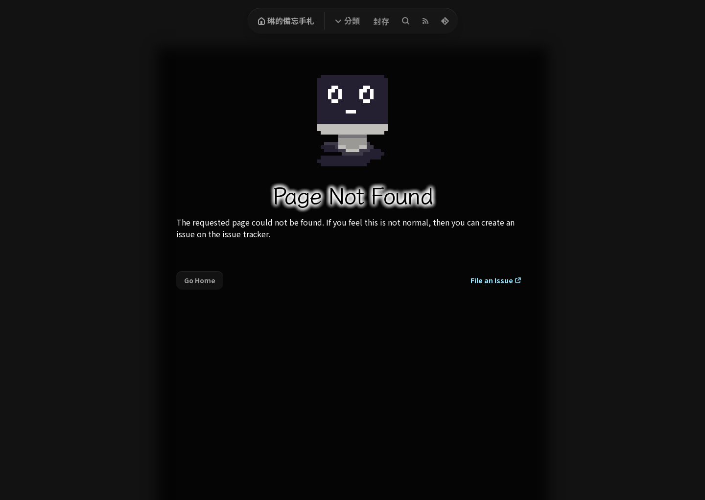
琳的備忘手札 (286, 20)
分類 (352, 20)
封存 (381, 21)
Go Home (199, 280)
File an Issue (491, 280)
